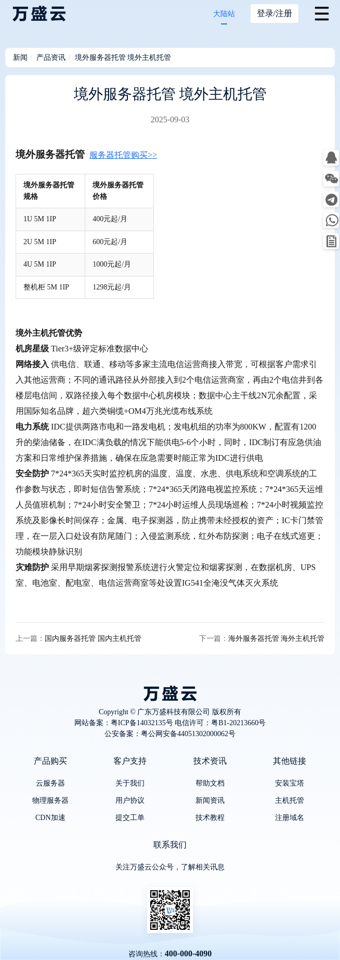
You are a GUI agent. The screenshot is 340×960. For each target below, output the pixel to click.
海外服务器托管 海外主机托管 (276, 638)
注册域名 (289, 818)
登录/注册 (274, 13)
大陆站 (224, 14)
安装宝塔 (289, 783)
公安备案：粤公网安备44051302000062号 (170, 734)
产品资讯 (51, 57)
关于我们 (130, 783)
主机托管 (289, 800)
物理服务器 (50, 800)
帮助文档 (210, 783)
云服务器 (50, 783)
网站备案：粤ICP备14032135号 (123, 723)
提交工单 (130, 818)
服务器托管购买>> (123, 154)
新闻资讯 (210, 800)
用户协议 (130, 800)
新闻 (20, 57)
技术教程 (210, 818)
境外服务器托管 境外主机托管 (123, 57)
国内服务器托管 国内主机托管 (93, 638)
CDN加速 (50, 818)
